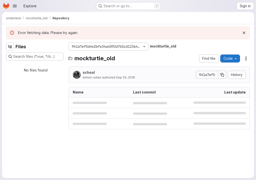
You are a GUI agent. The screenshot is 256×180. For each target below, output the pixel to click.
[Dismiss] (244, 33)
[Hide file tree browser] (10, 46)
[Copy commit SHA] (222, 75)
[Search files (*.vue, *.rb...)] (35, 56)
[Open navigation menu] (15, 6)
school (89, 72)
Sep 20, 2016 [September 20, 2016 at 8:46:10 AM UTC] (125, 77)
